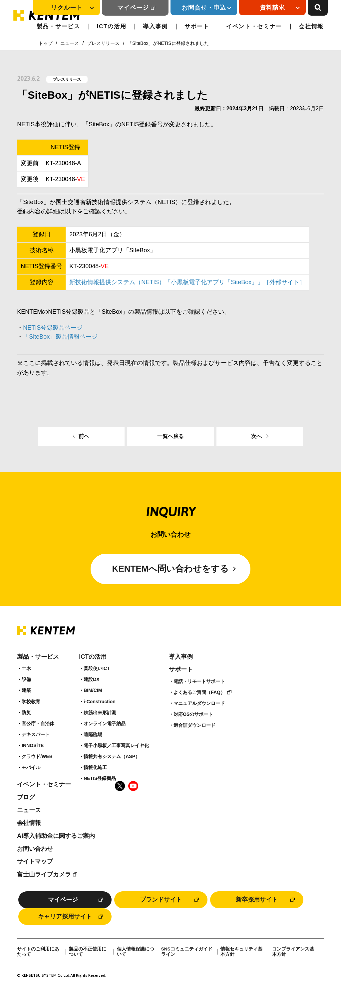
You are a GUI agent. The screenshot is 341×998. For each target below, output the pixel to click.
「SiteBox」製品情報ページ (60, 336)
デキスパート (36, 734)
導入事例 (155, 26)
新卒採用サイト (257, 899)
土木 (26, 668)
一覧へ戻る (170, 436)
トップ (46, 43)
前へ (84, 436)
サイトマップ (35, 861)
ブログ (26, 797)
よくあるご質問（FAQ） (199, 692)
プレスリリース (103, 43)
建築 (26, 690)
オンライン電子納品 (105, 723)
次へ (256, 436)
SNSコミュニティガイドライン (186, 951)
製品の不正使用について (87, 951)
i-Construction (100, 701)
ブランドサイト (161, 899)
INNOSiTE (33, 745)
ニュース (69, 43)
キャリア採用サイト (65, 916)
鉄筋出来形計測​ (100, 712)
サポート (196, 26)
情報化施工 (95, 767)
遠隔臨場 (93, 734)
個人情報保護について (135, 951)
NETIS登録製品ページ (53, 327)
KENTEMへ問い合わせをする (170, 569)
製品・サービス (58, 26)
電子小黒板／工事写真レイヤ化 (116, 745)
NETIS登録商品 (100, 778)
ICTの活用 (112, 26)
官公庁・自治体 (38, 723)
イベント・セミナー (254, 26)
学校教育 (31, 701)
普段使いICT (97, 668)
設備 (26, 679)
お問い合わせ (35, 848)
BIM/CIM (93, 690)
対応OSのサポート (193, 714)
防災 (26, 712)
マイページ (133, 7)
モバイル (31, 767)
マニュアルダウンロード (199, 703)
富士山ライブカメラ (44, 874)
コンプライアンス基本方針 (293, 951)
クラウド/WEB (37, 756)
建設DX (91, 679)
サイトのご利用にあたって (38, 951)
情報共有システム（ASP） (112, 756)
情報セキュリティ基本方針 (241, 951)
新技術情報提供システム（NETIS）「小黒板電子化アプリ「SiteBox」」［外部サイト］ (187, 282)
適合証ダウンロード (194, 725)
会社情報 (311, 26)
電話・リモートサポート (199, 681)
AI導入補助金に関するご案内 (56, 835)
